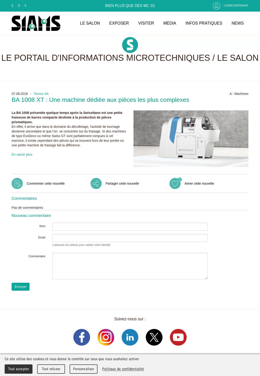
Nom (42, 226)
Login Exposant (236, 5)
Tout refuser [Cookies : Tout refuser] (51, 369)
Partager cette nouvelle (122, 183)
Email (41, 237)
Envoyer (20, 287)
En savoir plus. (22, 154)
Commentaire (37, 256)
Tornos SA (41, 94)
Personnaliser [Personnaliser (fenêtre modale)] (83, 369)
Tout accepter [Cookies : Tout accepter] (18, 369)
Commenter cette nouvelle (46, 183)
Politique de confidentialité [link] (123, 369)
